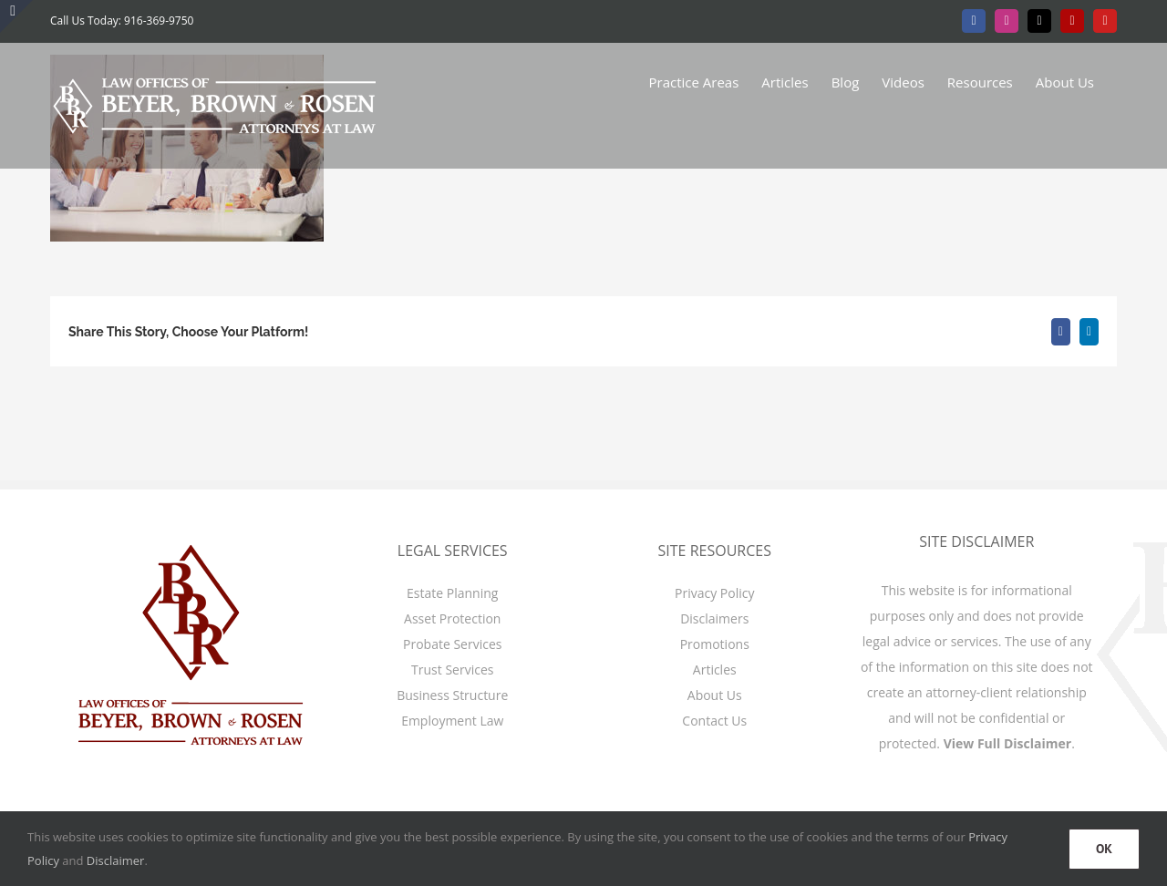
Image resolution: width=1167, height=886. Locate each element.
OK (1104, 848)
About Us (714, 695)
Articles (715, 669)
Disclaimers (714, 618)
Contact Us (714, 720)
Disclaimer (116, 860)
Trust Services (452, 669)
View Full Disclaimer (1008, 743)
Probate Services (452, 644)
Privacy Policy (714, 593)
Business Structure (452, 695)
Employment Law (452, 720)
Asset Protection (452, 618)
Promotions (714, 644)
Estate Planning (452, 593)
